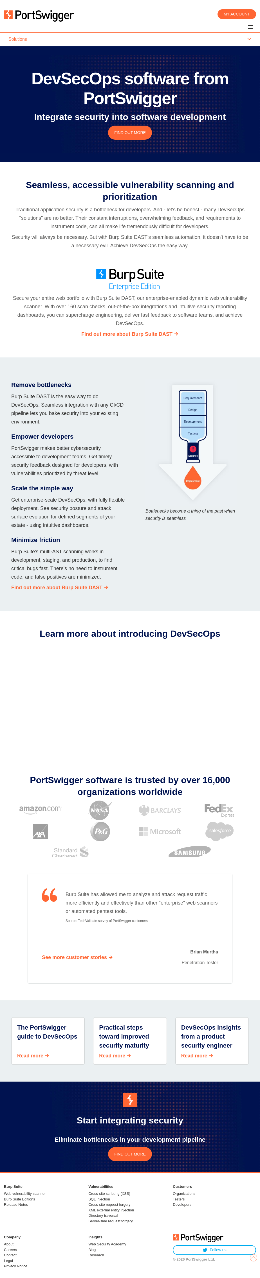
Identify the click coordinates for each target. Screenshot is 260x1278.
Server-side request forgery (110, 1221)
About (9, 1244)
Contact (10, 1255)
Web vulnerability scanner (25, 1193)
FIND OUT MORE (130, 132)
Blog (92, 1250)
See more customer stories (74, 957)
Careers (10, 1250)
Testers (179, 1199)
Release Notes (16, 1204)
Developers (182, 1204)
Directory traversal (103, 1215)
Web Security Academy (107, 1244)
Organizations (184, 1193)
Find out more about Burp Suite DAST (126, 334)
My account (237, 14)
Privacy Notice (15, 1266)
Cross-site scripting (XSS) (109, 1193)
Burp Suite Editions (19, 1199)
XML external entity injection (111, 1210)
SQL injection (99, 1199)
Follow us (215, 1250)
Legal (8, 1261)
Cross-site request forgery (109, 1204)
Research (96, 1255)
